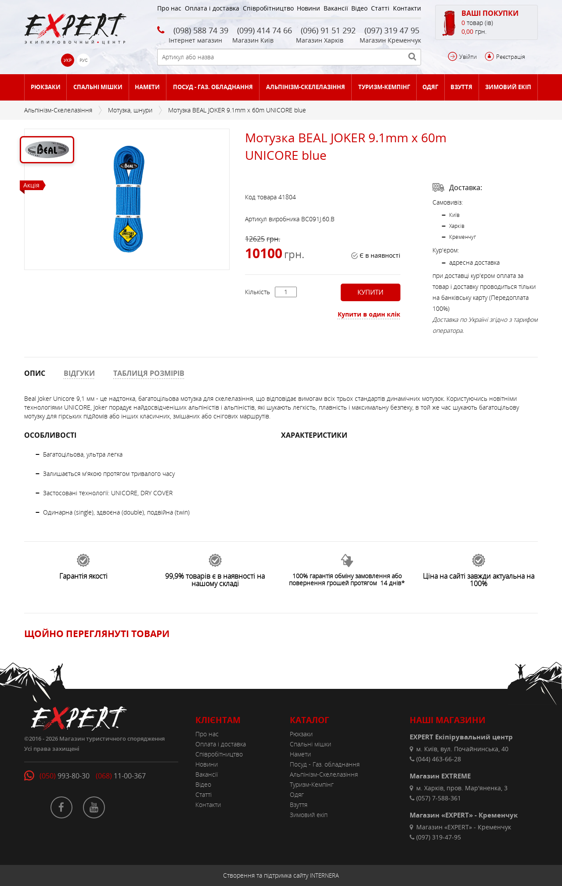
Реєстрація (510, 57)
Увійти (468, 57)
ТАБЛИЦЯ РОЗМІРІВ (148, 373)
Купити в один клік (369, 314)
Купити (370, 292)
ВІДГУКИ (79, 373)
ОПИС (34, 373)
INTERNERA (324, 875)
